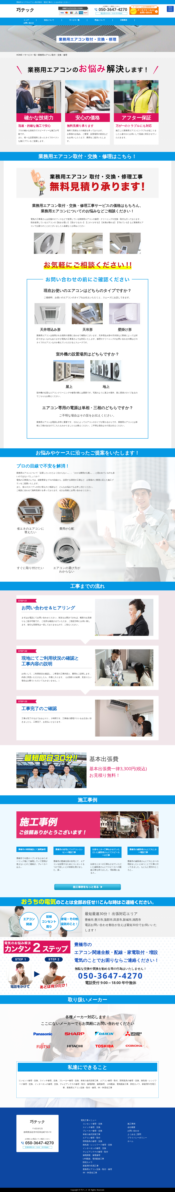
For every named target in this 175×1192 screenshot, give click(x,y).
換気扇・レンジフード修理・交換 (97, 1144)
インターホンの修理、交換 (94, 1148)
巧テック (84, 1190)
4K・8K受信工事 (90, 1172)
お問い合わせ (133, 1130)
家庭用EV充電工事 (91, 1165)
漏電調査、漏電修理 (91, 1155)
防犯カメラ (87, 1162)
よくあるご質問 (134, 1134)
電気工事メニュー (88, 1120)
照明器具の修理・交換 (92, 1141)
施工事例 (131, 1123)
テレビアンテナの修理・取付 (95, 1151)
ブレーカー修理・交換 (92, 1130)
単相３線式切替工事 (91, 1134)
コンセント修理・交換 (92, 1123)
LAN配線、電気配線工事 (93, 1158)
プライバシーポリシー (137, 1137)
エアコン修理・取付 (91, 1137)
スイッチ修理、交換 (91, 1127)
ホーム (130, 1141)
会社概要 (131, 1127)
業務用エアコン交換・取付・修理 (97, 1169)
